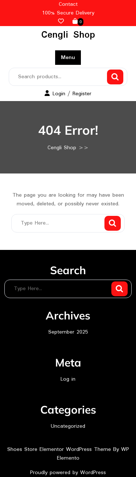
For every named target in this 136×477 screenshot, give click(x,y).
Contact (68, 4)
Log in (68, 379)
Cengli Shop (68, 35)
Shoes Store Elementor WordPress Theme (60, 449)
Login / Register (68, 93)
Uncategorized (68, 426)
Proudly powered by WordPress (68, 472)
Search (115, 77)
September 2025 (68, 332)
